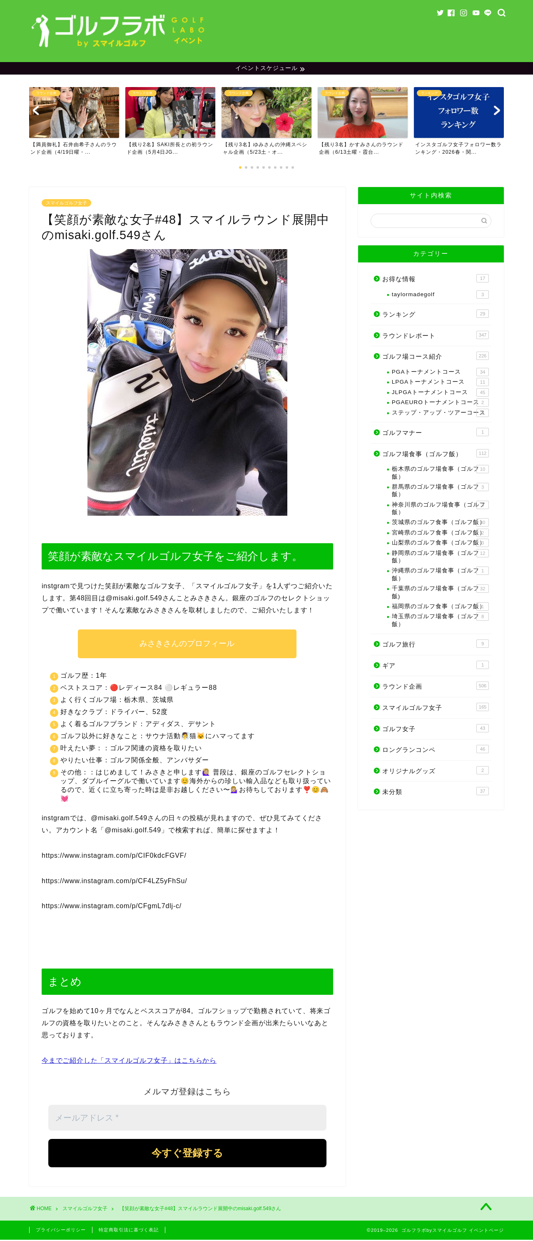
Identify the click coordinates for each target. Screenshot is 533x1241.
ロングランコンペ (435, 750)
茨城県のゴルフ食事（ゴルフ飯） (440, 523)
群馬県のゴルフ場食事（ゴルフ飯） (440, 491)
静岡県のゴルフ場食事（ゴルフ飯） (440, 557)
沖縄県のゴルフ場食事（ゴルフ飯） (440, 575)
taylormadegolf (440, 296)
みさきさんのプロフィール (187, 644)
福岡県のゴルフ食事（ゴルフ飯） (440, 608)
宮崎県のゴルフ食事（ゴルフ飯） (440, 534)
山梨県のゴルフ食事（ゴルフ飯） (440, 544)
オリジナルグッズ (435, 771)
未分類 (435, 792)
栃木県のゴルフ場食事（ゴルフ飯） (440, 473)
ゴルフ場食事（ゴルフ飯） (435, 454)
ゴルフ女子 (435, 729)
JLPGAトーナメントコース (440, 393)
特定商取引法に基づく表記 (129, 1231)
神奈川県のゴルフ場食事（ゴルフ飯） (440, 509)
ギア (435, 666)
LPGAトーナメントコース (440, 383)
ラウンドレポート (435, 336)
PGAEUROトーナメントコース (440, 404)
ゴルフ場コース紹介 (435, 357)
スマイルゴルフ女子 (66, 204)
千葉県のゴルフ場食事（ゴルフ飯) (440, 593)
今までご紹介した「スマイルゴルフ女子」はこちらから (129, 1061)
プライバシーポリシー (61, 1231)
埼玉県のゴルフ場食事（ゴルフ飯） (440, 621)
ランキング (435, 315)
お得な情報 (435, 279)
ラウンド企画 (435, 687)
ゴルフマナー (435, 433)
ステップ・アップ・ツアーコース (440, 414)
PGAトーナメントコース (440, 373)
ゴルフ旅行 (435, 645)
